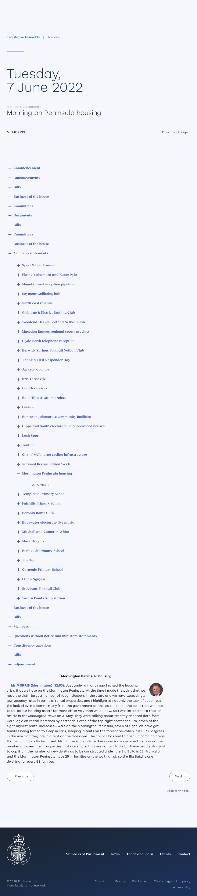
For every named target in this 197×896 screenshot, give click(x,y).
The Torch (30, 560)
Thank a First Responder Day (46, 360)
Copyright (101, 881)
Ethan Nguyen (33, 579)
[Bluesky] (187, 863)
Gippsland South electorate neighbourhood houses (63, 426)
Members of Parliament (85, 854)
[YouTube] (178, 863)
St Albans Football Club (41, 588)
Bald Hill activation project (44, 398)
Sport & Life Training (39, 265)
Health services (34, 388)
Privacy (120, 881)
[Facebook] (169, 863)
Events (165, 854)
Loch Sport (31, 435)
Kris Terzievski (34, 379)
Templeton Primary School (43, 494)
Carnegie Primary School (42, 569)
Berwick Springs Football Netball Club (53, 350)
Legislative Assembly (23, 37)
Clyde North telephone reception (48, 341)
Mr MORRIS (40, 485)
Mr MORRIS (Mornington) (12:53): (38, 685)
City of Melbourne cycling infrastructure (54, 454)
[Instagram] (159, 863)
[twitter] (141, 863)
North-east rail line (37, 303)
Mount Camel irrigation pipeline (48, 284)
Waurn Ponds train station (43, 598)
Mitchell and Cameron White (45, 532)
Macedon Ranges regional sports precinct (55, 331)
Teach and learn (139, 854)
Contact (184, 854)
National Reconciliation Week (46, 464)
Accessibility (181, 887)
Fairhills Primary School (41, 503)
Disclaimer (139, 881)
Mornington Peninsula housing (47, 473)
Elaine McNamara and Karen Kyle (49, 275)
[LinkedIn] (150, 863)
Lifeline (28, 407)
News (115, 854)
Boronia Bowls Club (38, 513)
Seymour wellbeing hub (41, 294)
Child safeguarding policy (172, 881)
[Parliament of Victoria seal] (19, 850)
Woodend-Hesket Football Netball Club (53, 322)
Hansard (53, 37)
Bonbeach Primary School (43, 551)
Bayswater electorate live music (48, 522)
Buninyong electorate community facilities (56, 417)
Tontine (28, 445)
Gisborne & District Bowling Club (48, 312)
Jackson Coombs (35, 369)
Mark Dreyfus (33, 541)
